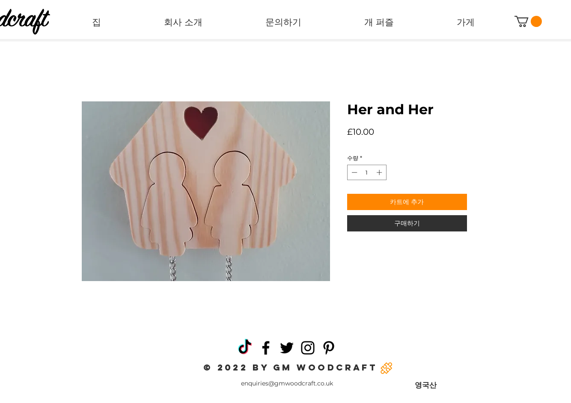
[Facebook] (266, 348)
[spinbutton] (366, 172)
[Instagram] (308, 348)
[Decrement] (353, 172)
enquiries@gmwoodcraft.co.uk (287, 383)
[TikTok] (245, 348)
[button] (528, 21)
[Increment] (380, 172)
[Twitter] (287, 348)
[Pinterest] (329, 348)
